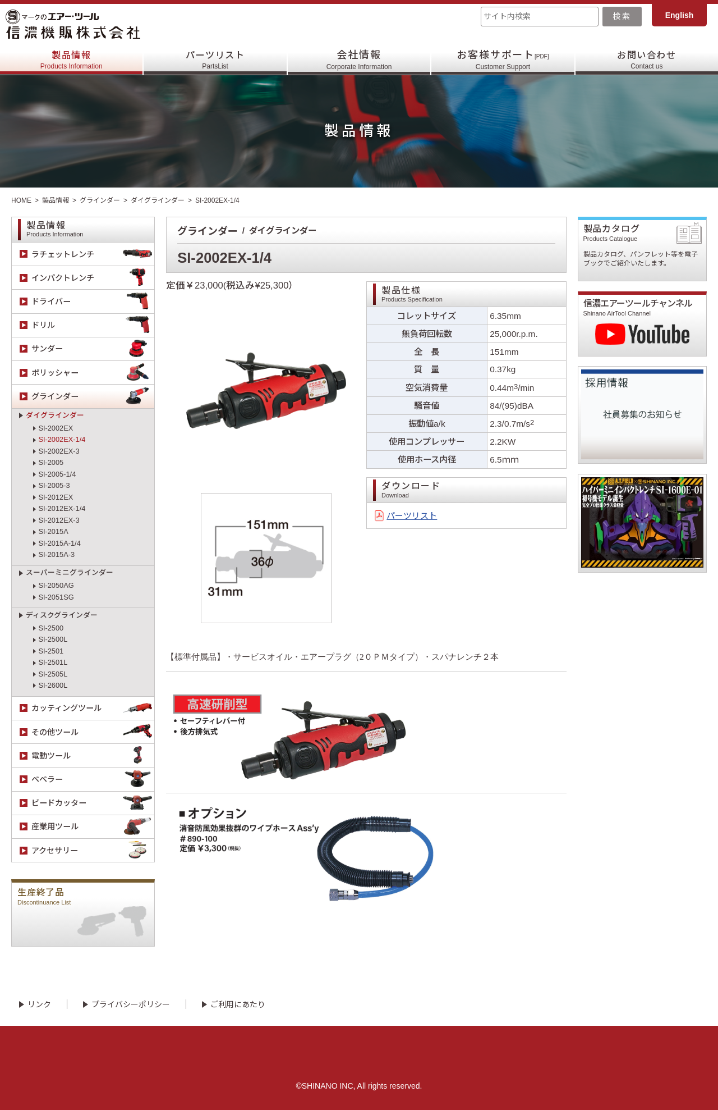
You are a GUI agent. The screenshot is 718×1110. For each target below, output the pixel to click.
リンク (39, 1004)
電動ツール (92, 755)
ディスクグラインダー (62, 615)
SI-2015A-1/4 (59, 543)
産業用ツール (92, 826)
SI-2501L (52, 662)
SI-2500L (52, 639)
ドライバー (92, 301)
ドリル (92, 325)
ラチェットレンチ (92, 254)
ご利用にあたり (237, 1004)
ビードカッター (92, 803)
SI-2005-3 (54, 485)
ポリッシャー (92, 372)
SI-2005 (50, 462)
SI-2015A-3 (56, 554)
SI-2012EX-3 (58, 520)
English (679, 15)
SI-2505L (52, 674)
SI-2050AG (55, 585)
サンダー (92, 348)
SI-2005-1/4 (57, 474)
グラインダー (100, 200)
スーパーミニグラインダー (69, 572)
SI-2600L (52, 685)
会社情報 (359, 60)
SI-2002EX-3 (58, 451)
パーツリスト (215, 60)
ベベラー (92, 779)
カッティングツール (92, 708)
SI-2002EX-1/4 (61, 439)
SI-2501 (50, 651)
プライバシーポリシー (130, 1004)
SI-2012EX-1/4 (61, 508)
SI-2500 (50, 628)
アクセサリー (92, 850)
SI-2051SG (55, 597)
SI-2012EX (55, 497)
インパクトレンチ (92, 277)
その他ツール (92, 731)
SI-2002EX (55, 428)
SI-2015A (53, 531)
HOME (21, 200)
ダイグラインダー (158, 200)
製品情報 (71, 60)
